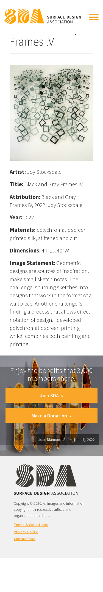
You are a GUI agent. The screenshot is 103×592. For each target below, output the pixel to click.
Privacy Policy (26, 531)
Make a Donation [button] (51, 415)
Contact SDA (24, 538)
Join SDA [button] (51, 395)
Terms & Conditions (31, 524)
